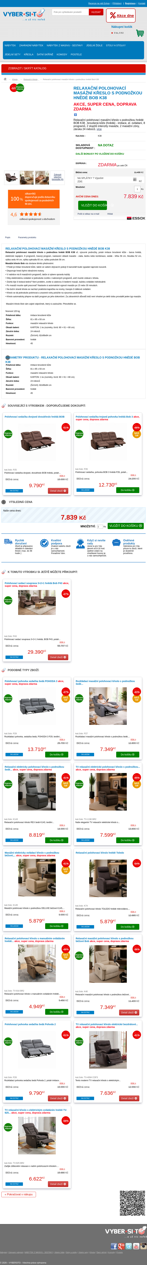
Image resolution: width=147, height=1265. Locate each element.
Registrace (130, 3)
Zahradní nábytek (31, 45)
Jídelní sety (13, 54)
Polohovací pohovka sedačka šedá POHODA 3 (34, 682)
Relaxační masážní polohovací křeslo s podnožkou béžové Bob (104, 940)
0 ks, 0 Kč (127, 29)
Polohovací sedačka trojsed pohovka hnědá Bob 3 (107, 418)
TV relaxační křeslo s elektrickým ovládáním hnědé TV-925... (36, 1111)
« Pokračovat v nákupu (19, 1194)
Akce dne (125, 15)
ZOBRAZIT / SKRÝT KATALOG (27, 68)
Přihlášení (117, 3)
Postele (76, 54)
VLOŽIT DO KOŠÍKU (94, 205)
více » (62, 475)
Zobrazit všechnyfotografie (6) (57, 177)
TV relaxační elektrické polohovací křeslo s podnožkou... (108, 768)
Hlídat (110, 214)
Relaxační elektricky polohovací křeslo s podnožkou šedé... (34, 768)
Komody (62, 54)
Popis (7, 237)
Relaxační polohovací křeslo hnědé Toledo (100, 852)
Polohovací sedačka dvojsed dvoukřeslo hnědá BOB (34, 416)
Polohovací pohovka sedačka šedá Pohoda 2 (30, 1024)
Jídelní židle (94, 45)
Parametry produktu (27, 237)
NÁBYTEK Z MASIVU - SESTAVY (65, 45)
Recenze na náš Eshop (99, 3)
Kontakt (141, 3)
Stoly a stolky (116, 45)
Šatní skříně (45, 54)
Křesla (28, 54)
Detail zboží (58, 490)
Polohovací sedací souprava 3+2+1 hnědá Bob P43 (37, 584)
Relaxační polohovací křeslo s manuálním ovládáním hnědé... (35, 940)
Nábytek (10, 45)
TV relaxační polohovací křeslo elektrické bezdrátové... (107, 1025)
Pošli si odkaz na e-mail (88, 214)
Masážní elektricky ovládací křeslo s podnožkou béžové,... (32, 854)
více (99, 129)
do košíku (128, 490)
